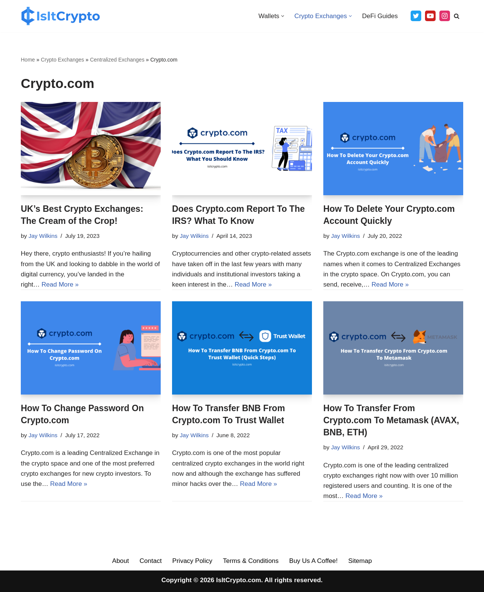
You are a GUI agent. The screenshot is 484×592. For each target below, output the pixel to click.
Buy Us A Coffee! (313, 560)
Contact (151, 560)
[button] (282, 16)
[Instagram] (444, 16)
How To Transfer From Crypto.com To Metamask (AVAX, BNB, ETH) (391, 420)
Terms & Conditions (250, 560)
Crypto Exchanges (62, 60)
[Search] (456, 16)
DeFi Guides (380, 16)
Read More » (60, 284)
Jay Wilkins (42, 236)
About (120, 560)
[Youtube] (430, 16)
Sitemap (360, 560)
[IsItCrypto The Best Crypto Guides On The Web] (60, 16)
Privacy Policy (192, 560)
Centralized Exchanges (117, 60)
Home (28, 60)
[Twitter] (416, 16)
